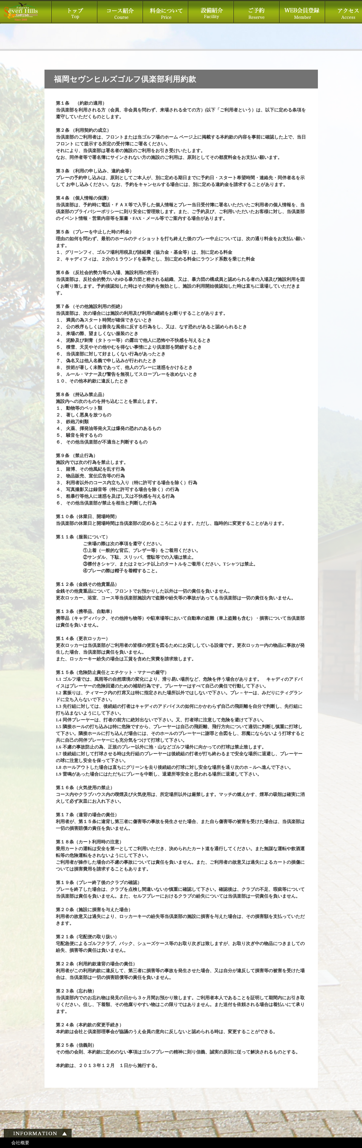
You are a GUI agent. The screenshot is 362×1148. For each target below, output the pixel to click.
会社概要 (20, 1142)
